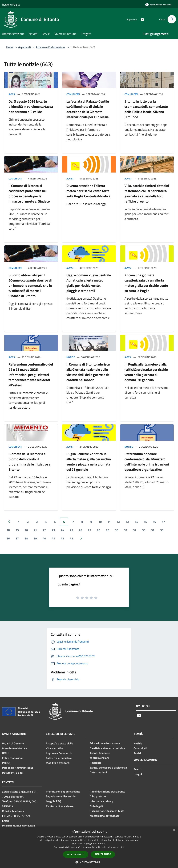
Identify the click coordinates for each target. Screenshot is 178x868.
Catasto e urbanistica (59, 758)
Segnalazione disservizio (61, 796)
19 (17, 530)
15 (145, 522)
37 (17, 538)
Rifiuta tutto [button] (103, 854)
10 (100, 522)
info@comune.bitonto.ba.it (18, 826)
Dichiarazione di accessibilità (107, 811)
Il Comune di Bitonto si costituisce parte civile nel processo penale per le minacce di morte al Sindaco (29, 193)
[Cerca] (172, 19)
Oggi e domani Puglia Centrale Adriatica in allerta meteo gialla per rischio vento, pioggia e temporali (88, 282)
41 (53, 538)
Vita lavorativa (54, 748)
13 (127, 522)
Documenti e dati (12, 772)
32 (134, 530)
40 (44, 538)
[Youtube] (140, 19)
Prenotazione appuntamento (63, 791)
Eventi (137, 769)
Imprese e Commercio (59, 753)
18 (8, 530)
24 (62, 530)
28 (98, 530)
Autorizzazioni (98, 772)
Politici (6, 763)
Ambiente (95, 763)
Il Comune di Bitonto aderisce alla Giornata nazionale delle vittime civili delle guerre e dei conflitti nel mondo (88, 372)
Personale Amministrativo (18, 768)
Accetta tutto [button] (75, 854)
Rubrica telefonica (13, 811)
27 (89, 530)
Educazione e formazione (105, 743)
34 (152, 530)
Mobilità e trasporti (58, 763)
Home (9, 47)
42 (62, 538)
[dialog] (89, 847)
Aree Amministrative (14, 748)
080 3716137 (22, 801)
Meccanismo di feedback (104, 816)
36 (8, 538)
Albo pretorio (98, 796)
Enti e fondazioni (12, 758)
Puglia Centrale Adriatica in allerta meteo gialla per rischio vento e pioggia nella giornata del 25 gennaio (88, 461)
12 (118, 522)
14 (136, 522)
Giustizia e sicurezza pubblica (107, 748)
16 (154, 522)
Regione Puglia (11, 4)
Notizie (70, 357)
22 (44, 530)
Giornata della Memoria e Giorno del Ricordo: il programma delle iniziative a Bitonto (29, 461)
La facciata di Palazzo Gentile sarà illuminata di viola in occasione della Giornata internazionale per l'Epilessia (87, 109)
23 (53, 530)
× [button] (174, 830)
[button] (89, 862)
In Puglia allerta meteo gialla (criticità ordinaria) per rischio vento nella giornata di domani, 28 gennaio (146, 372)
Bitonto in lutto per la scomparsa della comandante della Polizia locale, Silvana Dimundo (146, 109)
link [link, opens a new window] (122, 847)
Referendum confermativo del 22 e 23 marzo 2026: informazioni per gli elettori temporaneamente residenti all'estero (31, 375)
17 (163, 522)
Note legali (96, 806)
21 (35, 530)
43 (71, 538)
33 (143, 530)
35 (161, 530)
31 (125, 530)
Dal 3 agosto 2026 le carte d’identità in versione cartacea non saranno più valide (31, 106)
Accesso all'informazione (50, 47)
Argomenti (24, 47)
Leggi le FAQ (53, 801)
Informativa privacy (101, 801)
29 (107, 530)
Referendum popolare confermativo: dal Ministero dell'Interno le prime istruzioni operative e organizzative (146, 461)
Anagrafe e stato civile (59, 743)
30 (116, 530)
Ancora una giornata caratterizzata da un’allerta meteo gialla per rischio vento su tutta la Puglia (146, 282)
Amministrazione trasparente (107, 791)
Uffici (5, 753)
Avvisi (12, 94)
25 (71, 530)
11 (109, 522)
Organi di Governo (13, 743)
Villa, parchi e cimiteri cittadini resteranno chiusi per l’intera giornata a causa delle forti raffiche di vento (146, 193)
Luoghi (138, 774)
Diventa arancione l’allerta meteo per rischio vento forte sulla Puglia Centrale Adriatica (88, 191)
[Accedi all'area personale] (158, 5)
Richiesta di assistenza (60, 806)
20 (26, 530)
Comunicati (73, 94)
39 (35, 538)
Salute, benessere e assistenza (108, 767)
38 (26, 538)
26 (80, 530)
